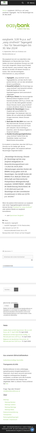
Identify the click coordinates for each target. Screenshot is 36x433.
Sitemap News (9, 409)
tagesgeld (14, 223)
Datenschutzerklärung (10, 412)
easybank (7, 223)
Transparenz (7, 414)
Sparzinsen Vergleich (17, 215)
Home (4, 10)
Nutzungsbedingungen (11, 417)
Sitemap (6, 400)
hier (7, 384)
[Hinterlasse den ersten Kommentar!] (18, 257)
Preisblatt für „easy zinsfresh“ (22, 207)
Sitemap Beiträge (10, 407)
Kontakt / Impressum (10, 419)
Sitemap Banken (10, 402)
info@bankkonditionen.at (11, 391)
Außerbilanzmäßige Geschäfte (13, 360)
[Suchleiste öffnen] (22, 2)
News (6, 220)
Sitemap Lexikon (10, 405)
